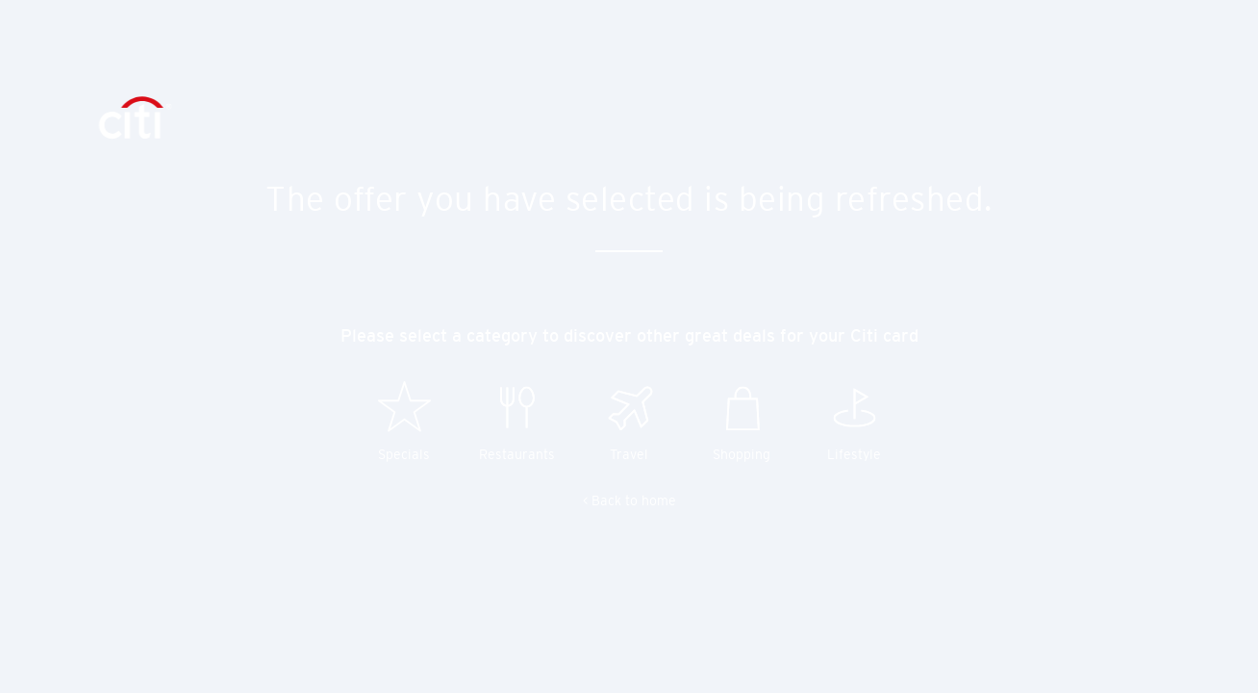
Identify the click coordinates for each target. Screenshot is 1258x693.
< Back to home (629, 500)
